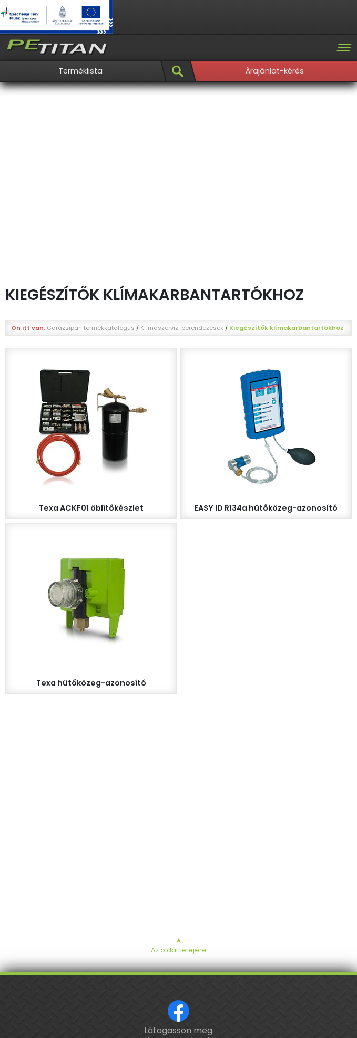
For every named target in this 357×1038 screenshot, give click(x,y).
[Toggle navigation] (344, 47)
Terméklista (80, 71)
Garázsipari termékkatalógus (91, 328)
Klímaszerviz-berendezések (181, 328)
